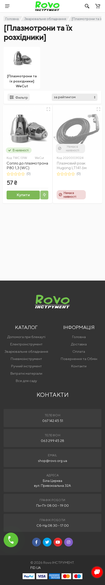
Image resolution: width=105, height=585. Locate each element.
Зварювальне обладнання (45, 19)
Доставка (79, 344)
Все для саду (26, 381)
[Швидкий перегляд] (48, 109)
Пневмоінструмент (26, 359)
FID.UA (35, 568)
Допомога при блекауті (26, 337)
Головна (12, 19)
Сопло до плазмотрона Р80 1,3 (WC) (27, 165)
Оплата (78, 351)
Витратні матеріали (26, 373)
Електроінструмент (26, 344)
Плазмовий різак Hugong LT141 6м (72, 165)
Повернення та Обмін (79, 359)
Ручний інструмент (26, 366)
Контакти (79, 366)
